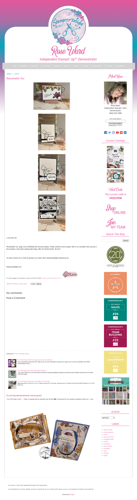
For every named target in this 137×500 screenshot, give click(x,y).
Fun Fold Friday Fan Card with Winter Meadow (31, 370)
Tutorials (106, 453)
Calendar (76, 66)
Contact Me (34, 66)
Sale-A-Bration (107, 446)
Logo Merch (120, 66)
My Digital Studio (108, 439)
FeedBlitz (119, 125)
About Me (24, 66)
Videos (105, 455)
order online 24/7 (55, 278)
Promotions (106, 444)
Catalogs (57, 66)
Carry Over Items (108, 437)
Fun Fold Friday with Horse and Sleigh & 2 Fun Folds (33, 381)
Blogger (72, 494)
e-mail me (45, 278)
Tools (105, 451)
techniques (106, 448)
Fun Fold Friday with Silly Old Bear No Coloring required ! (24, 396)
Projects (105, 441)
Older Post (93, 350)
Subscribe (85, 66)
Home (15, 66)
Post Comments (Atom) (22, 354)
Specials (66, 66)
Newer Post (10, 350)
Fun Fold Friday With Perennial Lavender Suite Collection (34, 360)
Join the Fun (46, 66)
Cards (105, 434)
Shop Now (109, 66)
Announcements (108, 432)
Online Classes (97, 66)
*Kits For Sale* (107, 430)
